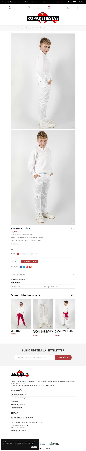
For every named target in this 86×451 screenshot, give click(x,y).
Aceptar (34, 447)
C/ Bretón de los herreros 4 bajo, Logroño (30, 423)
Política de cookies (17, 408)
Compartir (20, 267)
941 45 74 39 (21, 428)
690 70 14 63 (22, 431)
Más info (81, 2)
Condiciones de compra (18, 398)
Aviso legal (14, 401)
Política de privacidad (18, 404)
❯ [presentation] (74, 295)
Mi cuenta (67, 7)
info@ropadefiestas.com (22, 425)
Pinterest (30, 267)
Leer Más (31, 444)
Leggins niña (16, 331)
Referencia (14, 279)
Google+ (27, 267)
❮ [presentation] (71, 295)
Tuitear (24, 267)
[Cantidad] (15, 261)
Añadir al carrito (29, 261)
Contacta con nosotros (18, 395)
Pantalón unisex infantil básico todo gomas (43, 332)
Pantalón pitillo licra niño (64, 332)
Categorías (9, 7)
